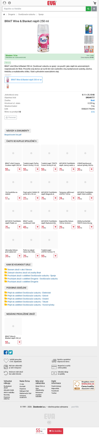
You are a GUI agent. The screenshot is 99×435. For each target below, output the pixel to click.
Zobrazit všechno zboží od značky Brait (24, 273)
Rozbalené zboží (7, 387)
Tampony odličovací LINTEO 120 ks (66, 193)
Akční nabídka (9, 392)
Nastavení (39, 392)
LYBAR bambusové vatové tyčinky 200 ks (85, 164)
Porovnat (11, 117)
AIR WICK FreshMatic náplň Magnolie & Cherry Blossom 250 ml (49, 195)
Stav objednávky (40, 389)
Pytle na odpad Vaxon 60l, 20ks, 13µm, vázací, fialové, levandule (31, 253)
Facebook (55, 391)
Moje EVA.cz (40, 386)
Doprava (23, 389)
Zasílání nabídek (39, 395)
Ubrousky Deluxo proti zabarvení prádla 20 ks (11, 252)
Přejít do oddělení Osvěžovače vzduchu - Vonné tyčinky (30, 305)
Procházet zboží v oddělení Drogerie (22, 282)
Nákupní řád (24, 391)
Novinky (7, 395)
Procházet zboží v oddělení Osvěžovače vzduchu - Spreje (31, 275)
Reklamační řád (25, 393)
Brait (93, 100)
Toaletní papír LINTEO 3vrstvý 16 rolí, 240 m (48, 252)
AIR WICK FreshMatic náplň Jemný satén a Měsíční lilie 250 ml (67, 165)
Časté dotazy (56, 386)
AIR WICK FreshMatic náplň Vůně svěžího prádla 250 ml (85, 194)
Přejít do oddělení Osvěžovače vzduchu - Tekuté (27, 302)
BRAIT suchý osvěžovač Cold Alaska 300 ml (29, 223)
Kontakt (22, 386)
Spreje (41, 14)
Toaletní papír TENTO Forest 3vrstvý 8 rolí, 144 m (49, 165)
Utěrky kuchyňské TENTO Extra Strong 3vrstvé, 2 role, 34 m (84, 223)
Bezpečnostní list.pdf (13, 135)
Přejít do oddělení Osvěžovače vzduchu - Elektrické (29, 293)
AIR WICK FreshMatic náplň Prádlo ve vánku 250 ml (13, 223)
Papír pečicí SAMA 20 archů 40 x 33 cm (31, 193)
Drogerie (11, 14)
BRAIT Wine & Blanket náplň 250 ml (13, 337)
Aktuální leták (9, 390)
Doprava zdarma (7, 398)
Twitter (54, 393)
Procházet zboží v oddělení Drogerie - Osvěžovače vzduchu (32, 279)
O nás (22, 384)
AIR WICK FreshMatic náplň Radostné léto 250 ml (49, 223)
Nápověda (55, 388)
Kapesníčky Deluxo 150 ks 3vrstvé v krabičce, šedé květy (66, 223)
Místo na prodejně (50, 111)
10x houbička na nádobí (11, 193)
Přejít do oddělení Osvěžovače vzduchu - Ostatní (28, 299)
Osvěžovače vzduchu (26, 14)
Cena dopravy (87, 57)
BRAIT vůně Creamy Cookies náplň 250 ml (13, 164)
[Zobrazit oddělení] (94, 8)
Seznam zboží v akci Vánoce (19, 269)
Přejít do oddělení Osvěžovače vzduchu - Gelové (27, 296)
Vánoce (7, 63)
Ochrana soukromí (23, 396)
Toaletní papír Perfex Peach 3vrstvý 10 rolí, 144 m (31, 165)
